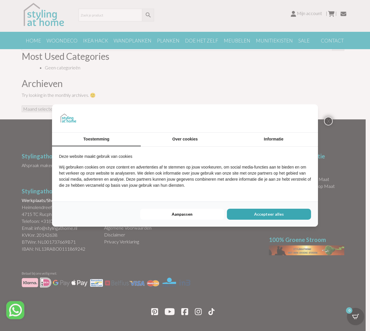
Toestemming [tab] (96, 139)
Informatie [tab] (274, 139)
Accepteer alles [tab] (269, 214)
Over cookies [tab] (185, 139)
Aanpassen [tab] (182, 214)
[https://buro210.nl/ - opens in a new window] (289, 118)
